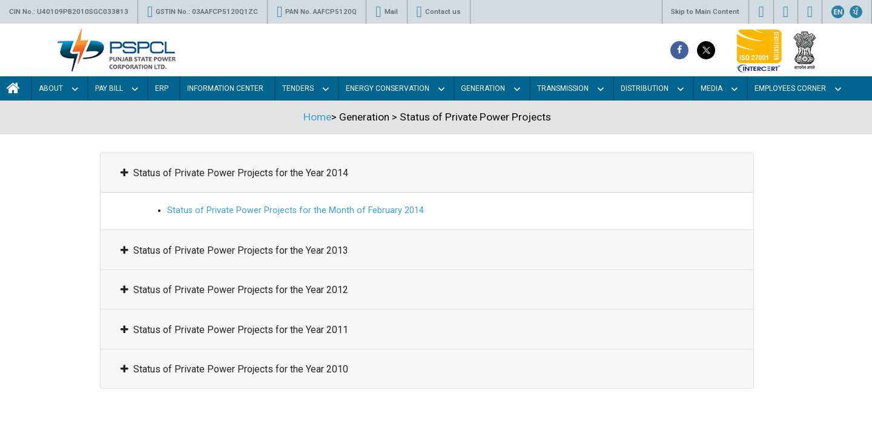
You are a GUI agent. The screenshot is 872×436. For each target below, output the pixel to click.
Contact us (439, 11)
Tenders (298, 88)
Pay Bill (109, 88)
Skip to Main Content (705, 11)
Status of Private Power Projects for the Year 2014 (234, 173)
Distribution (645, 88)
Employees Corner (790, 88)
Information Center (225, 88)
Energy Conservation (387, 88)
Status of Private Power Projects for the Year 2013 (234, 250)
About (51, 88)
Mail (386, 11)
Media (711, 88)
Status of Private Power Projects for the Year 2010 (234, 369)
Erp (161, 88)
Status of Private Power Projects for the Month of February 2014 (295, 211)
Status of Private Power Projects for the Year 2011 (234, 329)
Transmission (563, 88)
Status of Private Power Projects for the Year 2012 (234, 290)
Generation (483, 88)
